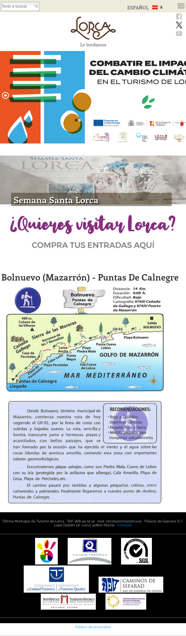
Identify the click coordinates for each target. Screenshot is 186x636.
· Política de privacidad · (93, 627)
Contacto (124, 525)
